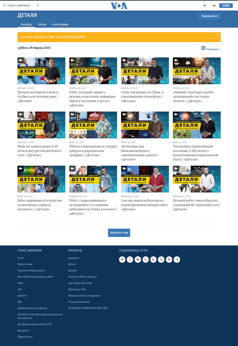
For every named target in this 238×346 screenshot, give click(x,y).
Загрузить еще (119, 232)
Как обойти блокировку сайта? (35, 277)
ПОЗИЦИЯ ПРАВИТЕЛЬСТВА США (88, 308)
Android (22, 295)
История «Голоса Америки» (84, 295)
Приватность (25, 337)
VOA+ (20, 283)
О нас (20, 258)
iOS (19, 289)
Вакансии (23, 330)
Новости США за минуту (82, 277)
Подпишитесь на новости (32, 308)
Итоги (72, 264)
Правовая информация (31, 270)
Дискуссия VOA (77, 289)
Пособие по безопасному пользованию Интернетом (40, 316)
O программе (60, 25)
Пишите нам (24, 264)
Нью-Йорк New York (80, 283)
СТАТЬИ (42, 25)
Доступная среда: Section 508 (34, 324)
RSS (19, 302)
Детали (72, 270)
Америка (73, 258)
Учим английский (79, 302)
